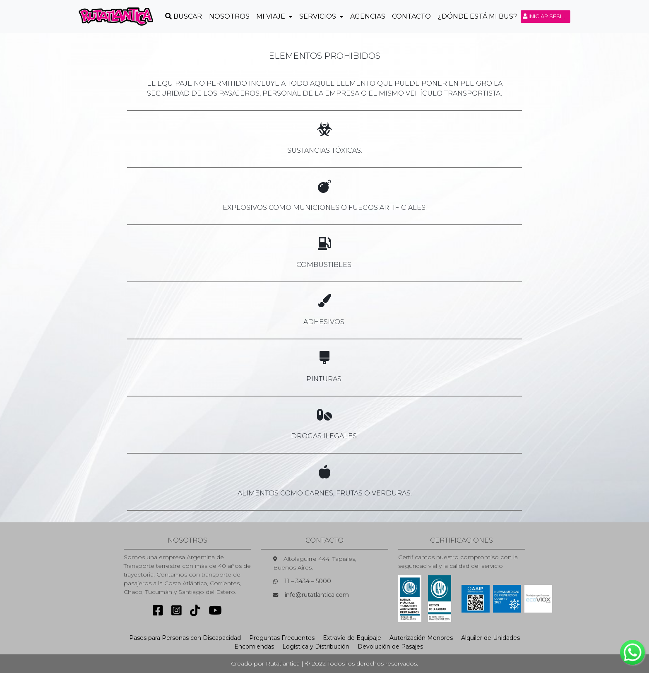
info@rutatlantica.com (317, 594)
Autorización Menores (421, 638)
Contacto (411, 16)
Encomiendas (254, 646)
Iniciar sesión (546, 16)
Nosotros (229, 16)
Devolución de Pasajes (390, 646)
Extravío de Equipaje (352, 638)
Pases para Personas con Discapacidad (185, 638)
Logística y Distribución (315, 646)
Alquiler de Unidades (490, 638)
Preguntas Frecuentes (282, 638)
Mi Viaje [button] (271, 16)
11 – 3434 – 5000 (307, 581)
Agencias (367, 16)
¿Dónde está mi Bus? (477, 16)
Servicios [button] (318, 16)
